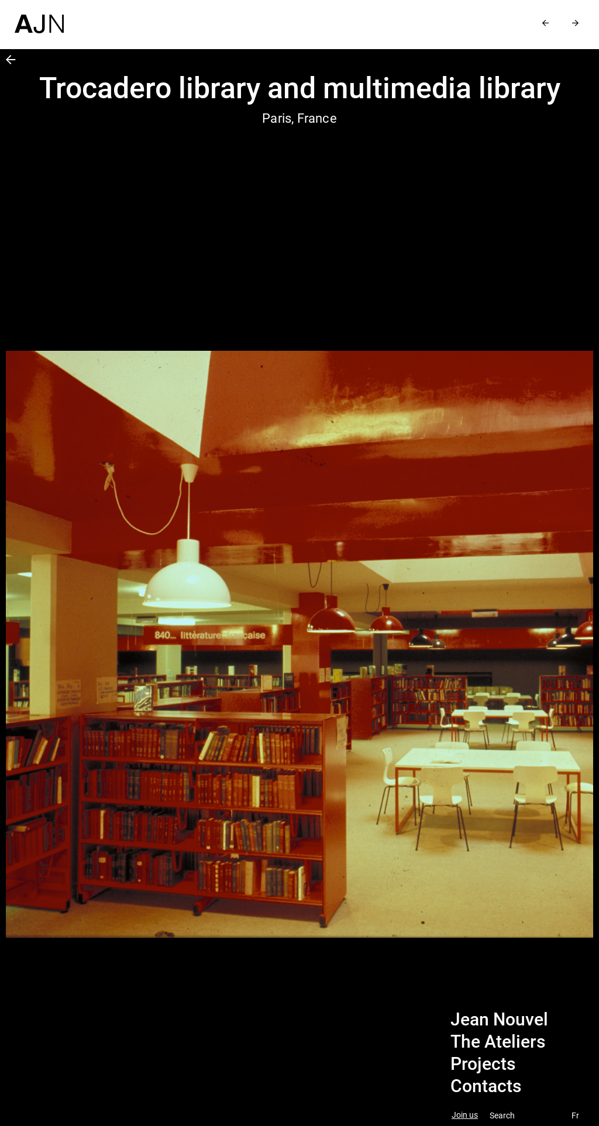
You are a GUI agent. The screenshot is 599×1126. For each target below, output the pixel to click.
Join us (465, 1115)
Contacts (485, 1086)
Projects (482, 1064)
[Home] (39, 16)
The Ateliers (497, 1042)
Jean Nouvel (499, 1019)
